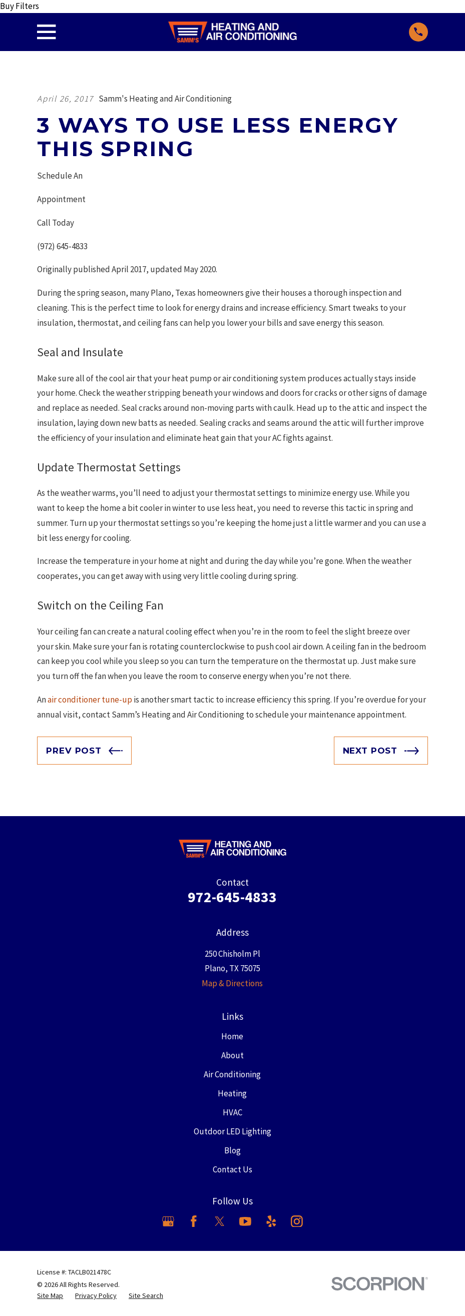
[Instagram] (297, 1221)
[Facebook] (194, 1221)
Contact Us (232, 1169)
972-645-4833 (232, 897)
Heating (232, 1093)
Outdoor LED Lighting (232, 1131)
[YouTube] (245, 1221)
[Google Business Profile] (168, 1221)
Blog (232, 1150)
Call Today (55, 222)
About (232, 1055)
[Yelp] (271, 1221)
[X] (220, 1221)
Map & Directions (232, 983)
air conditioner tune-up (90, 699)
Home (232, 1036)
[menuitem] (50, 1296)
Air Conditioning (232, 1074)
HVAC (232, 1112)
